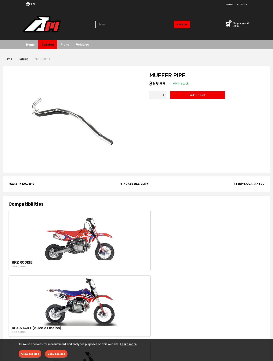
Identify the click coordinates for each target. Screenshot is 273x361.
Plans (67, 44)
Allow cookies (30, 353)
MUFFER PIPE (43, 59)
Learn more (128, 344)
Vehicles (86, 44)
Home (31, 44)
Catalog (49, 44)
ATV (139, 334)
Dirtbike (141, 328)
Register (242, 4)
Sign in (229, 4)
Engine (141, 317)
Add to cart (197, 95)
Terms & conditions (105, 317)
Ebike (140, 323)
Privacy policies (103, 323)
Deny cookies (56, 353)
